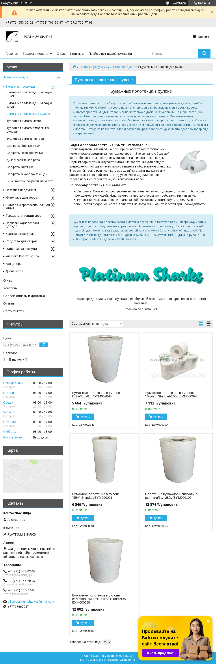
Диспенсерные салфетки (24, 160)
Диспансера (14, 271)
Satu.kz (127, 655)
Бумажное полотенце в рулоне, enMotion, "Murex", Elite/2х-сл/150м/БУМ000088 (99, 599)
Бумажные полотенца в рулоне (28, 113)
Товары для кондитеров (23, 215)
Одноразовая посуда (21, 248)
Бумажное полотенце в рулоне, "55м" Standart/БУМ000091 (96, 495)
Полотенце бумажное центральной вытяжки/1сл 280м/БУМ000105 (172, 495)
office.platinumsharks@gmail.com (31, 601)
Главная (12, 53)
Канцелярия (14, 263)
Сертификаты (13, 311)
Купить (85, 416)
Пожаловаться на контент (121, 659)
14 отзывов (178, 3)
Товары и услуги (35, 53)
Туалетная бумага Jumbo (24, 120)
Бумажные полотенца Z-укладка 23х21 (29, 104)
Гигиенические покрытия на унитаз (30, 181)
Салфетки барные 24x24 (23, 145)
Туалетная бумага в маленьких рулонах (28, 129)
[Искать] (204, 53)
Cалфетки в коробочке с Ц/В (27, 174)
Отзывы (9, 303)
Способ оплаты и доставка (24, 296)
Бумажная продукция (121, 67)
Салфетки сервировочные (25, 152)
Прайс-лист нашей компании (110, 53)
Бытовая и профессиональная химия (28, 206)
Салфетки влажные (20, 167)
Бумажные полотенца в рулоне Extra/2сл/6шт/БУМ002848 (96, 394)
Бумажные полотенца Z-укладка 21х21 (29, 94)
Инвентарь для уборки (22, 197)
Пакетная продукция (21, 190)
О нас (61, 53)
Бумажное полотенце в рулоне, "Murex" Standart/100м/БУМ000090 (171, 394)
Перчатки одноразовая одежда (22, 224)
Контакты (77, 53)
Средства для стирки (21, 241)
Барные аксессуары (20, 233)
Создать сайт (9, 3)
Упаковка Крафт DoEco (22, 256)
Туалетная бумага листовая (26, 138)
